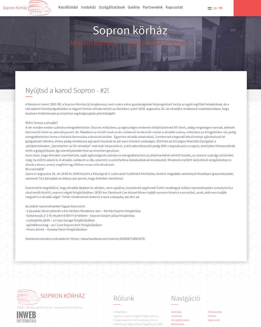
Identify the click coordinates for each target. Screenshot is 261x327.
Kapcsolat (174, 7)
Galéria (134, 7)
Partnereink (153, 7)
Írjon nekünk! (247, 7)
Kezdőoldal (68, 7)
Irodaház (88, 7)
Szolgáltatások (112, 7)
